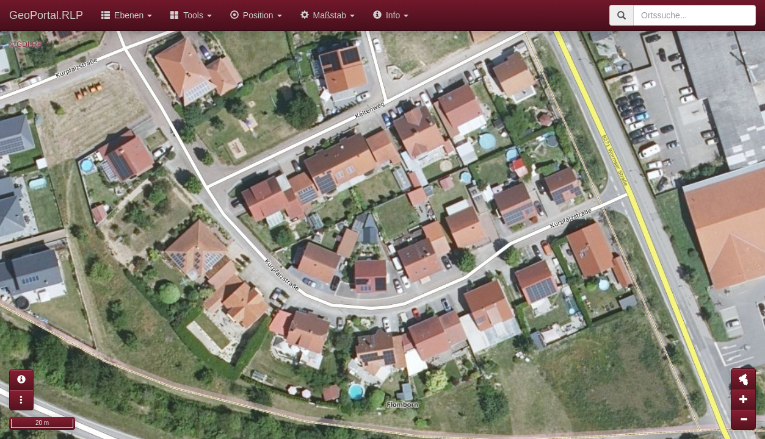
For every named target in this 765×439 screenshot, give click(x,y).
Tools (191, 15)
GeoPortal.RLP (46, 15)
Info (390, 15)
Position (256, 15)
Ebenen (126, 15)
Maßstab (327, 15)
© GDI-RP (25, 44)
